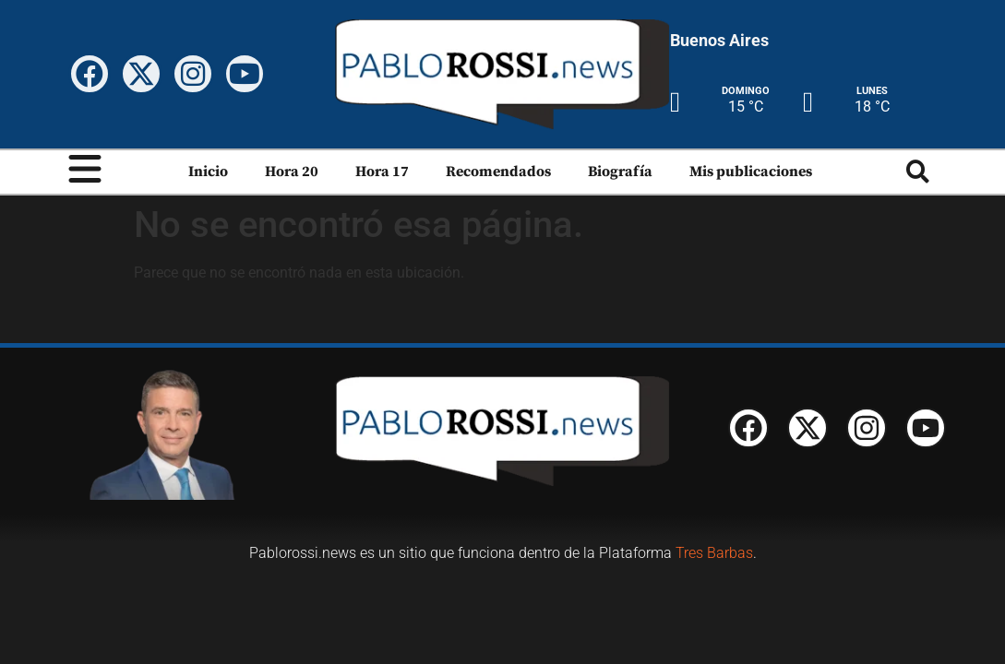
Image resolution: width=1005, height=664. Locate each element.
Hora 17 (382, 171)
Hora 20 (291, 171)
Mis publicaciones (750, 171)
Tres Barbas (714, 553)
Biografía (620, 171)
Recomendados (498, 171)
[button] (918, 172)
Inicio (208, 171)
